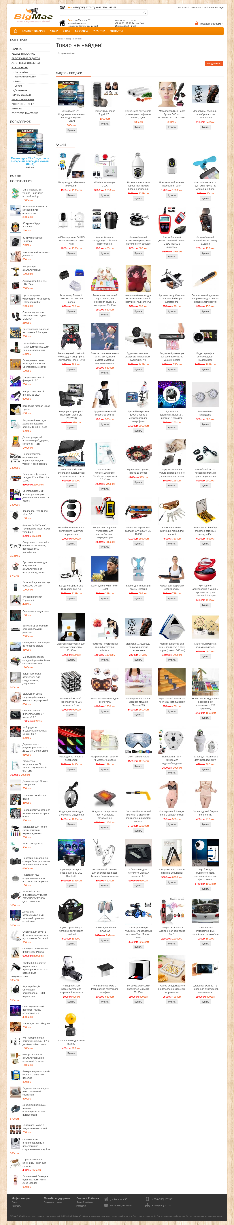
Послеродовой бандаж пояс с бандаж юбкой (171, 813)
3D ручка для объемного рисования (71, 184)
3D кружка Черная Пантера (32, 239)
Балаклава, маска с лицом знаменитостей (34, 1127)
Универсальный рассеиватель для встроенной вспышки (71, 989)
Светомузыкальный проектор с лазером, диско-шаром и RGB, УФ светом (35, 495)
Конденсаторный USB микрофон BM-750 (71, 587)
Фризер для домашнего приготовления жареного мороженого (172, 989)
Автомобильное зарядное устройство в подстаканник (105, 240)
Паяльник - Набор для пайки (34, 797)
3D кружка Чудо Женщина (31, 225)
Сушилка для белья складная (105, 929)
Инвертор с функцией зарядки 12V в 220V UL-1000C (35, 477)
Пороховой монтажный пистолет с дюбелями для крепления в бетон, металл (138, 816)
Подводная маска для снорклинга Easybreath (71, 813)
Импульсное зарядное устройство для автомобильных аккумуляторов (105, 532)
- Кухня (16, 81)
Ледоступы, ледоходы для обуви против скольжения (205, 114)
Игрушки (17, 108)
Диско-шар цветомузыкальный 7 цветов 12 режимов (171, 414)
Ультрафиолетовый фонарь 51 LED (33, 393)
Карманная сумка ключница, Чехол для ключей (34, 1162)
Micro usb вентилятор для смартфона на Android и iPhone (205, 185)
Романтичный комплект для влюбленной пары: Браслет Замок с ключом (104, 872)
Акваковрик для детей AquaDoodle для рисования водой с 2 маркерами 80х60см (105, 300)
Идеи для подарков (23, 54)
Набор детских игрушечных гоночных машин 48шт (34, 730)
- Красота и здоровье (24, 76)
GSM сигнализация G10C (104, 184)
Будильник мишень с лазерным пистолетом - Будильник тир (138, 356)
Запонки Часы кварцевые (205, 413)
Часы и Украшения (23, 99)
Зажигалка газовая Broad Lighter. (36, 408)
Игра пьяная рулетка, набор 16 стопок (138, 471)
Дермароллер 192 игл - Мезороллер (35, 783)
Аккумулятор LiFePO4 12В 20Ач (34, 283)
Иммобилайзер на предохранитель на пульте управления (205, 472)
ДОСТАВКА (81, 31)
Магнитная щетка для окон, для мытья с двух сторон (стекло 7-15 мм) (172, 647)
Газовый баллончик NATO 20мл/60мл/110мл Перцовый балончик (35, 346)
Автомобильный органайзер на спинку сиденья (205, 240)
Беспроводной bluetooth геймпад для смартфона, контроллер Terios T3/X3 (71, 356)
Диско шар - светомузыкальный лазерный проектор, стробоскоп (33, 916)
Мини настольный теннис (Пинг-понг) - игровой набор (33, 193)
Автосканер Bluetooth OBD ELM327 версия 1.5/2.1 (71, 298)
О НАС (66, 31)
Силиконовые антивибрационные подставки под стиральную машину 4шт (36, 1144)
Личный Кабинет (84, 1202)
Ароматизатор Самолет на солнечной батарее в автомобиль (172, 298)
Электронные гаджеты (26, 58)
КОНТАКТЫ (116, 31)
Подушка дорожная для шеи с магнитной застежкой (35, 1091)
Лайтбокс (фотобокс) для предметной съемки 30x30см (71, 647)
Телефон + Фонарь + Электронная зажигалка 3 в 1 (172, 931)
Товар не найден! (74, 39)
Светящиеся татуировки (35, 611)
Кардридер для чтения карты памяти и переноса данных (35, 830)
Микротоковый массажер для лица (36, 254)
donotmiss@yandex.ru (121, 1205)
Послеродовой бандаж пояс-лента (205, 813)
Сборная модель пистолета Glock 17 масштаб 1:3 (33, 714)
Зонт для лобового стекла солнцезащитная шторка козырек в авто (71, 472)
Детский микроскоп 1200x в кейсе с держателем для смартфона (138, 416)
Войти (207, 7)
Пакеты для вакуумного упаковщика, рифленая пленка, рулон (138, 114)
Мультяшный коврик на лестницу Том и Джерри (172, 700)
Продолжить (214, 63)
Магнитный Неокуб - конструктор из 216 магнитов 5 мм (71, 701)
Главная (59, 39)
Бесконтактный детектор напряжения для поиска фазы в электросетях (205, 298)
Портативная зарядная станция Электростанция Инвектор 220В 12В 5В (36, 861)
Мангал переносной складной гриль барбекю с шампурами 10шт (36, 660)
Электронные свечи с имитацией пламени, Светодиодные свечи (34, 363)
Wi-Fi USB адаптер (32, 843)
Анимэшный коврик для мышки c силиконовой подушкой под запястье (138, 298)
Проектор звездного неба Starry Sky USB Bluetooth (71, 872)
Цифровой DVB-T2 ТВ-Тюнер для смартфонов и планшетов (205, 989)
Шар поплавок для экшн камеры (71, 1042)
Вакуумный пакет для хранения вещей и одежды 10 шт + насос (34, 423)
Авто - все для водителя (26, 63)
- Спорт (17, 86)
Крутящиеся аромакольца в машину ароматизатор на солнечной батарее (205, 590)
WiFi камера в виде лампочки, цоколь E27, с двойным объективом (35, 1041)
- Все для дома (21, 72)
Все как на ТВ (20, 67)
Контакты (16, 1206)
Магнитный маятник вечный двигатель (205, 645)
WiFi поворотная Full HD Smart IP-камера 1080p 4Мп (71, 240)
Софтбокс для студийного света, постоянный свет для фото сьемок (205, 874)
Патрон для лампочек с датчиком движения (205, 758)
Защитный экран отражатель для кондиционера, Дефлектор (31, 678)
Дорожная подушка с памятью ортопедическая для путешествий (34, 1110)
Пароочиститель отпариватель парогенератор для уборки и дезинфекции (35, 459)
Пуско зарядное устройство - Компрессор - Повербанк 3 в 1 (36, 298)
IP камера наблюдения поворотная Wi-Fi (171, 184)
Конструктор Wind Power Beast (104, 587)
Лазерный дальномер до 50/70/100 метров (36, 584)
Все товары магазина (25, 113)
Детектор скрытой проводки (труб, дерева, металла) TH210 (35, 440)
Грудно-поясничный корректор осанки (105, 413)
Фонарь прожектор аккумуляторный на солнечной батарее (33, 1057)
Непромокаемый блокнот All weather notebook (105, 758)
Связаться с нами (53, 1202)
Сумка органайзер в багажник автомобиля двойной (71, 931)
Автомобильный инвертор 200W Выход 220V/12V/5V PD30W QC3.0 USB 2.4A (34, 896)
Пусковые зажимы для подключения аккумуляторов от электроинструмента (34, 567)
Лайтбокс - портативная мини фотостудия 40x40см (105, 647)
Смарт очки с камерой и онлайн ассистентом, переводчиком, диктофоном (35, 547)
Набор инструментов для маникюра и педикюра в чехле (36, 813)
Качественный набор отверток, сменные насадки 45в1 (205, 531)
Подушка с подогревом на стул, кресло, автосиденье (105, 814)
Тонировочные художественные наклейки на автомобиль (205, 931)
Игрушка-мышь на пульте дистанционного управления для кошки (172, 472)
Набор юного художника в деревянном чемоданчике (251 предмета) (205, 703)
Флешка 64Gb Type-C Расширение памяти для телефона (36, 528)
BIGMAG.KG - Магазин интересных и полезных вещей (35, 1216)
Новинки (17, 49)
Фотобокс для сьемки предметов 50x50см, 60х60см (138, 989)
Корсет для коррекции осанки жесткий (138, 587)
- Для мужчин (20, 90)
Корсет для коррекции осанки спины (172, 587)
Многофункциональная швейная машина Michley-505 (138, 701)
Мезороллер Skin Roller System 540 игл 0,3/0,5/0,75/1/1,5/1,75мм (171, 114)
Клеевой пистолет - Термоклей (33, 598)
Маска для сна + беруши (36, 1023)
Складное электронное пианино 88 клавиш (35, 950)
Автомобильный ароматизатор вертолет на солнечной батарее (138, 240)
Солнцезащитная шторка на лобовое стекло (36, 644)
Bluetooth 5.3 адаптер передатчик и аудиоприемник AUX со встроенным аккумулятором (30, 970)
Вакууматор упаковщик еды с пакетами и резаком (35, 629)
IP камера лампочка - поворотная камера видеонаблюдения (138, 185)
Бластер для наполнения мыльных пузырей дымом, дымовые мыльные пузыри (105, 358)
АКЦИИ (54, 31)
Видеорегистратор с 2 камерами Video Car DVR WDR (71, 414)
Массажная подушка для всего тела (104, 700)
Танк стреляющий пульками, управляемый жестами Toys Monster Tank (138, 932)
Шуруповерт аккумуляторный (31, 268)
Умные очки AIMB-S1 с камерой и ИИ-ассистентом (34, 209)
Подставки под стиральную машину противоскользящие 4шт (35, 878)
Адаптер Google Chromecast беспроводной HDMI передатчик (33, 991)
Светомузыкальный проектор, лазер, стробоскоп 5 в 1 (33, 1009)
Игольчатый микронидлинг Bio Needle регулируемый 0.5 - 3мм (34, 766)
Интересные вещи (23, 104)
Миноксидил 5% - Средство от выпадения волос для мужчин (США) (30, 161)
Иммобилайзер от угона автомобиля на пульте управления (71, 531)
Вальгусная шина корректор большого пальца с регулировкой (35, 697)
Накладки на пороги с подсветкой (71, 758)
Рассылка (81, 1206)
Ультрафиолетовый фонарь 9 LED (33, 379)
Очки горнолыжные (138, 756)
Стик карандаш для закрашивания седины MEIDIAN (34, 315)
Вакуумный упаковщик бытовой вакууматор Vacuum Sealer (171, 356)
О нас (15, 1202)
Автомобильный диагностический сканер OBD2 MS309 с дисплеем (171, 242)
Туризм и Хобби (21, 95)
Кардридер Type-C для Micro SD (35, 513)
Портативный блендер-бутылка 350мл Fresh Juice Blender (35, 1179)
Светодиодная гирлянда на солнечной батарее (35, 331)
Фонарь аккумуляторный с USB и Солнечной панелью (36, 1074)
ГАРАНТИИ (99, 31)
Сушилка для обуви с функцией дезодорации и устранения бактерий (35, 935)
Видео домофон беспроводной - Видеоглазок (205, 356)
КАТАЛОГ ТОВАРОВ (33, 31)
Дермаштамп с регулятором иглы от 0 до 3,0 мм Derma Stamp (35, 747)
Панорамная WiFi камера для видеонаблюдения (172, 760)
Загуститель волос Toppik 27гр (105, 113)
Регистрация (217, 7)
